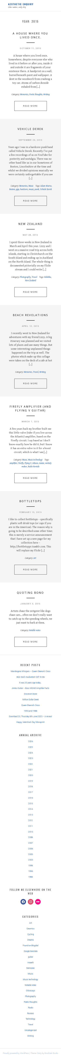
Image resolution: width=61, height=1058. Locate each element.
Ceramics (30, 929)
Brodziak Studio (51, 1053)
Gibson (35, 463)
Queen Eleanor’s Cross (30, 705)
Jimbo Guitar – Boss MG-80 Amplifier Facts (30, 688)
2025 (30, 747)
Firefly (21, 463)
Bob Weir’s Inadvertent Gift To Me (31, 677)
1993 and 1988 (30, 711)
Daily (39, 1053)
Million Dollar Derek (30, 699)
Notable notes (35, 630)
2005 (30, 854)
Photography (25, 277)
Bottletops (30, 501)
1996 (30, 871)
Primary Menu (51, 6)
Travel (34, 277)
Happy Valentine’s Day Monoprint (30, 722)
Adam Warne (46, 186)
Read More (30, 106)
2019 (30, 781)
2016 (30, 798)
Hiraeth (30, 962)
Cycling (30, 934)
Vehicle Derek (31, 129)
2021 (30, 770)
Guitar (41, 463)
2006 (30, 849)
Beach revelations (30, 315)
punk (37, 189)
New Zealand (30, 224)
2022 (30, 764)
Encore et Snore (30, 694)
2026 (30, 741)
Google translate (30, 951)
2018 (30, 786)
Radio (30, 1008)
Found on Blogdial (30, 945)
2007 (30, 843)
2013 (30, 815)
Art (34, 558)
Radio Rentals (33, 466)
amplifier (13, 463)
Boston (12, 189)
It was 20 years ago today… (30, 683)
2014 (30, 809)
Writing (46, 94)
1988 (30, 877)
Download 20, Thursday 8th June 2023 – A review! (30, 716)
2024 (30, 753)
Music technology (35, 460)
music (31, 189)
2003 (30, 860)
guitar (30, 957)
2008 (30, 837)
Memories (24, 94)
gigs (17, 189)
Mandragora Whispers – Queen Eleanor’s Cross (30, 671)
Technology (30, 1019)
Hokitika (47, 277)
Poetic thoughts (35, 94)
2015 (30, 803)
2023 (30, 758)
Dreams (30, 940)
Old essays (30, 991)
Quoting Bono (30, 592)
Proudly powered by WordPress (16, 1053)
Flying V (28, 463)
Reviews (30, 1013)
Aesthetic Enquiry (21, 4)
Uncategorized (31, 1030)
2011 (30, 826)
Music (30, 186)
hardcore (24, 189)
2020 (30, 775)
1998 (30, 865)
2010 (30, 832)
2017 (30, 792)
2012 (30, 820)
